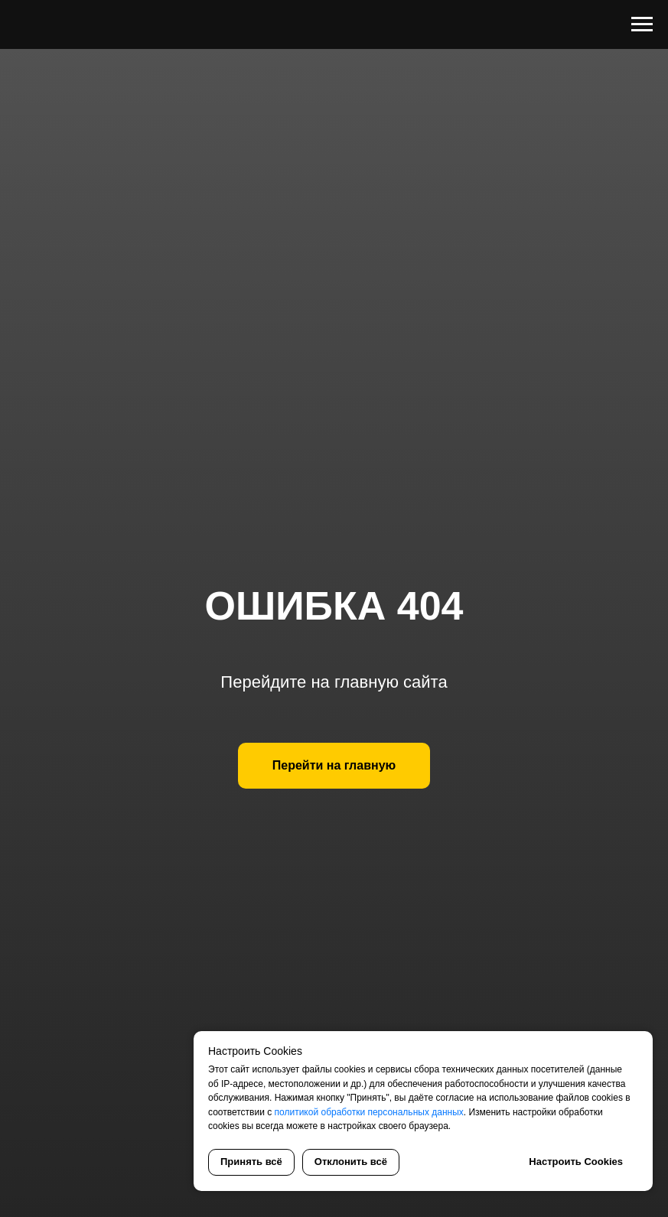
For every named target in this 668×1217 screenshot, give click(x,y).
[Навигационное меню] (642, 24)
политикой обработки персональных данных (369, 1112)
